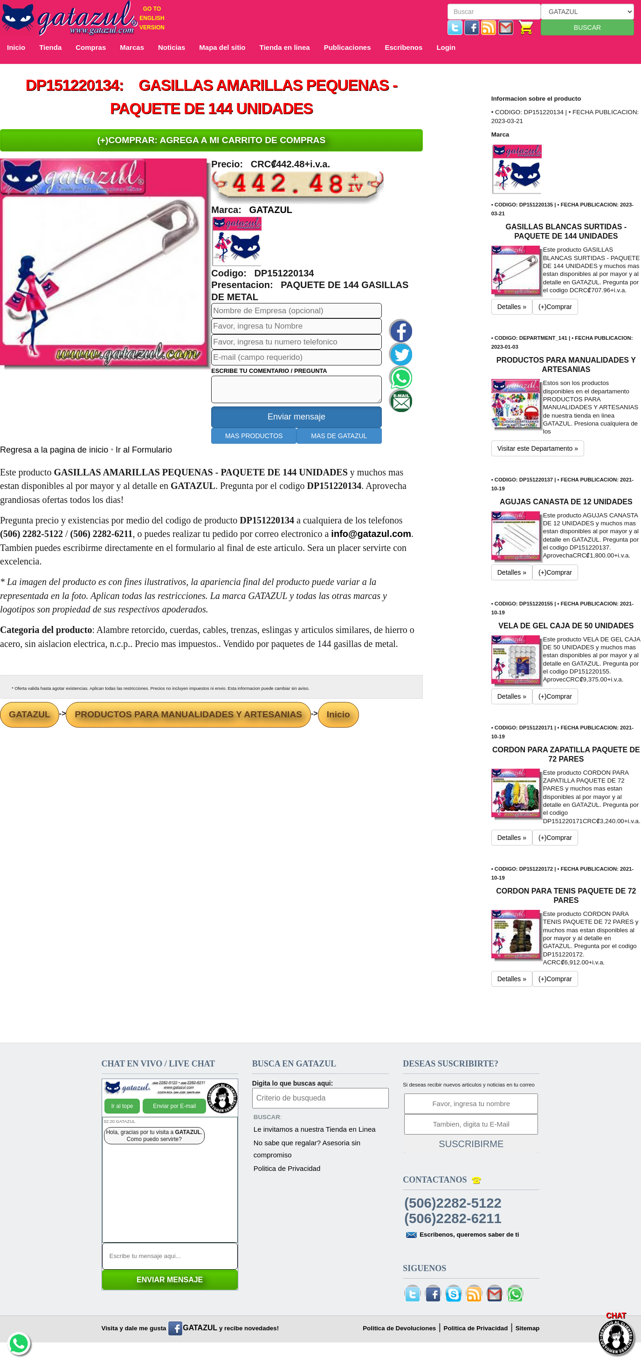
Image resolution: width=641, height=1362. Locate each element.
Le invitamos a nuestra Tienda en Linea (315, 1129)
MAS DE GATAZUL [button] (339, 436)
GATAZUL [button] (270, 210)
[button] (237, 241)
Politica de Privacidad (287, 1168)
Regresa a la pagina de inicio (55, 449)
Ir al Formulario (144, 449)
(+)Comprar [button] (555, 306)
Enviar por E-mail (174, 1106)
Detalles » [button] (511, 306)
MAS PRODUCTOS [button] (254, 436)
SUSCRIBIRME (471, 1144)
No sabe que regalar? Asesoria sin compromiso (307, 1149)
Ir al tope (122, 1106)
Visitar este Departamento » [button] (537, 448)
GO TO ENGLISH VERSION (152, 18)
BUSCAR (587, 27)
